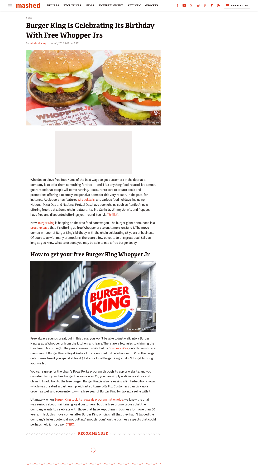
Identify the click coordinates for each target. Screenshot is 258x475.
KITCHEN (134, 5)
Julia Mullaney (37, 43)
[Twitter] (191, 6)
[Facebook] (177, 6)
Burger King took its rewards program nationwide (88, 399)
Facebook (154, 123)
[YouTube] (184, 6)
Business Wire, (119, 348)
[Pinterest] (205, 6)
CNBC (70, 424)
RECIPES (53, 5)
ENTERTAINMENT (111, 5)
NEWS (90, 5)
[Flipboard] (212, 6)
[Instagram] (198, 6)
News (29, 18)
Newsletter (237, 5)
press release (39, 228)
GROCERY (151, 5)
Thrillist (112, 215)
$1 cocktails (86, 200)
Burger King (46, 223)
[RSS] (219, 6)
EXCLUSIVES (72, 5)
